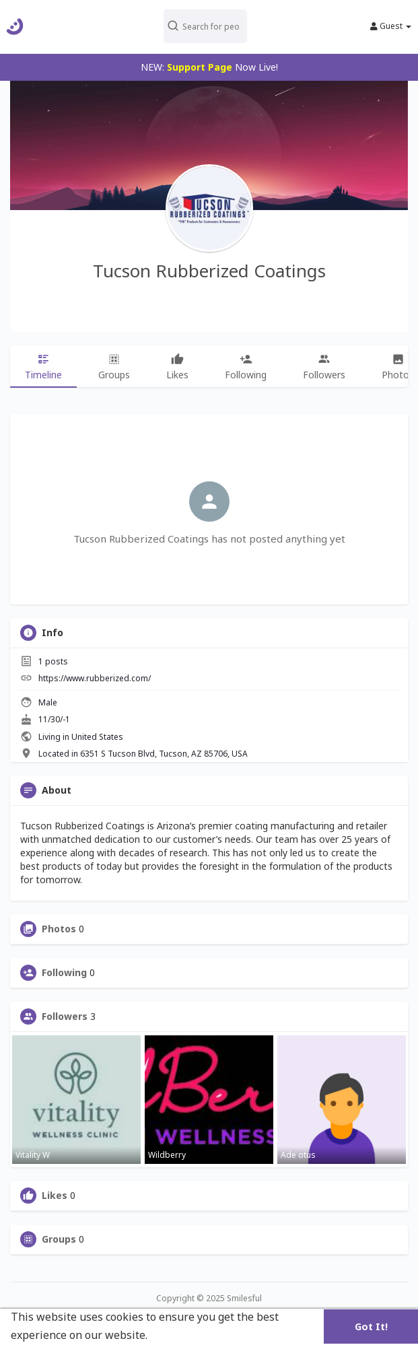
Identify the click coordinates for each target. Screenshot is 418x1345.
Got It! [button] (371, 1326)
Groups (59, 1239)
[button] (205, 26)
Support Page (199, 67)
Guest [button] (390, 26)
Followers (65, 1016)
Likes (54, 1195)
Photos (59, 929)
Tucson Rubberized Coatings (209, 270)
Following (64, 972)
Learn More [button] (181, 1334)
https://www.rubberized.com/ (94, 678)
